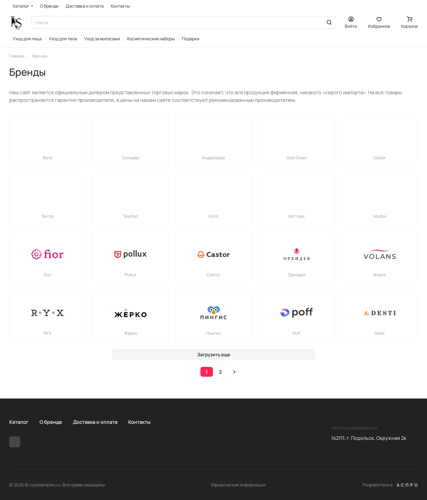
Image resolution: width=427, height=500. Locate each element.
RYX (47, 333)
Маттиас (296, 216)
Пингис (213, 333)
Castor (213, 275)
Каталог (19, 422)
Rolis (213, 216)
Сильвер (130, 158)
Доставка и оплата (95, 422)
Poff (296, 333)
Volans (379, 275)
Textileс (130, 216)
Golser (379, 158)
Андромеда (213, 158)
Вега (47, 158)
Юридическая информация (238, 485)
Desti (379, 333)
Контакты (139, 422)
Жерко (130, 333)
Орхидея (296, 275)
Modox (379, 216)
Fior (47, 275)
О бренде (50, 422)
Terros (47, 216)
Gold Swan (296, 158)
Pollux (130, 275)
